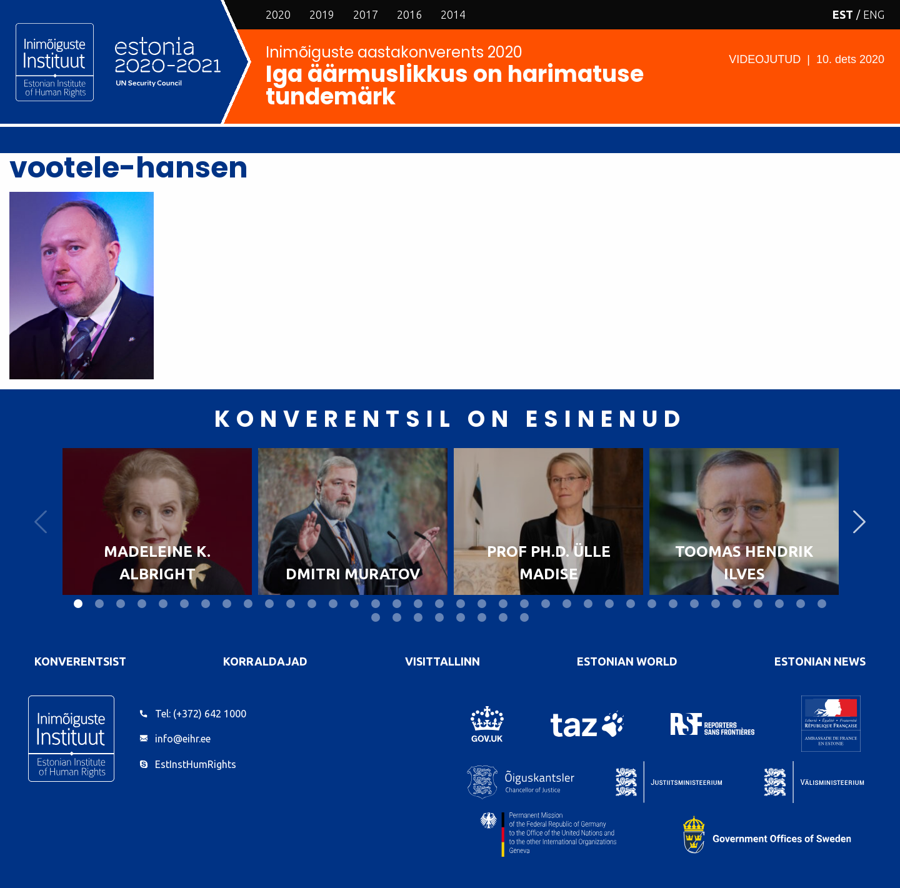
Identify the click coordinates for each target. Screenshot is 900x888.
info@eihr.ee (183, 738)
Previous (40, 521)
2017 (365, 14)
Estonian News (820, 661)
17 (418, 603)
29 (673, 603)
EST (842, 14)
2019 (321, 14)
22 (524, 603)
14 (354, 603)
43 (503, 617)
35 (800, 603)
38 (396, 617)
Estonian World (627, 661)
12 (312, 603)
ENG (873, 14)
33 (758, 603)
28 (652, 603)
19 (460, 603)
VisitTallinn (442, 661)
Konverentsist (80, 661)
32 (736, 603)
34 (779, 603)
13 (333, 603)
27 (630, 603)
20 (482, 603)
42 (482, 617)
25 (588, 603)
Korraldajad (265, 661)
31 (715, 603)
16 (396, 603)
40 (439, 617)
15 (375, 603)
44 (524, 617)
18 (439, 603)
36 (822, 603)
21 (503, 603)
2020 (278, 14)
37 (375, 617)
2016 (409, 14)
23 (545, 603)
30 (694, 603)
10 (269, 603)
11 (290, 603)
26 (609, 603)
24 (566, 603)
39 (418, 617)
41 (460, 617)
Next (859, 521)
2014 (453, 14)
